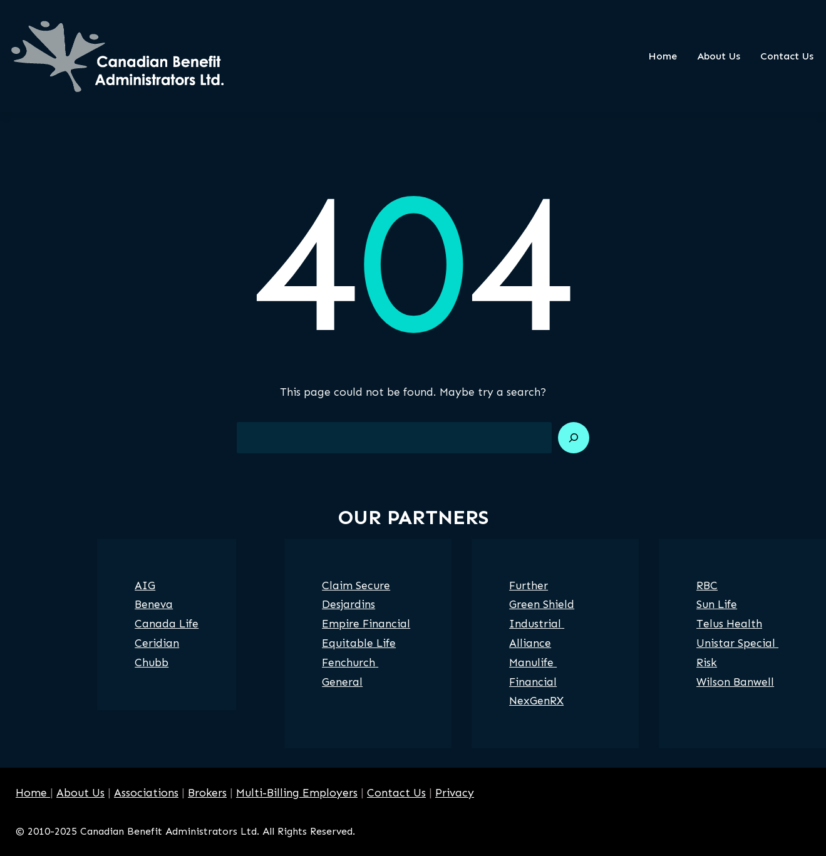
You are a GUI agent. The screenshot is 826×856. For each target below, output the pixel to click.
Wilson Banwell (735, 682)
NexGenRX (536, 701)
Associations (146, 793)
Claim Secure (356, 585)
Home (33, 793)
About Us (80, 793)
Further (528, 585)
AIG (145, 585)
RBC (707, 585)
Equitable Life (359, 643)
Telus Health (729, 624)
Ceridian (157, 643)
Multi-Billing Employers (297, 793)
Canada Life (167, 624)
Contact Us (396, 793)
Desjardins (348, 604)
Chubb (151, 662)
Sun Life (716, 604)
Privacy (454, 793)
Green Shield (541, 604)
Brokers (207, 793)
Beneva (154, 604)
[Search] (573, 437)
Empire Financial (366, 624)
